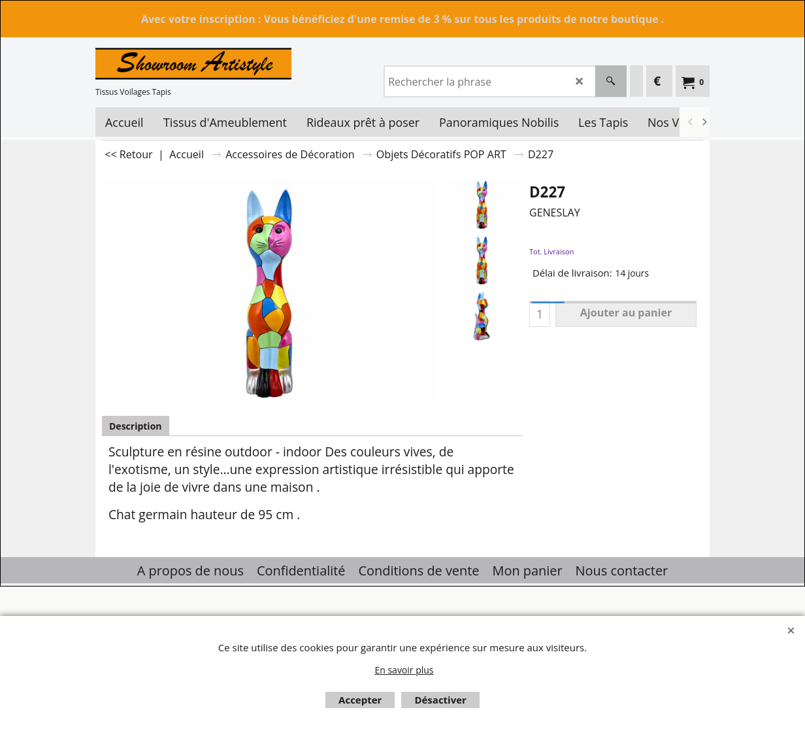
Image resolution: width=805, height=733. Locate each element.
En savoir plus (403, 670)
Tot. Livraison (551, 251)
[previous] (691, 122)
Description (135, 426)
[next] (704, 122)
